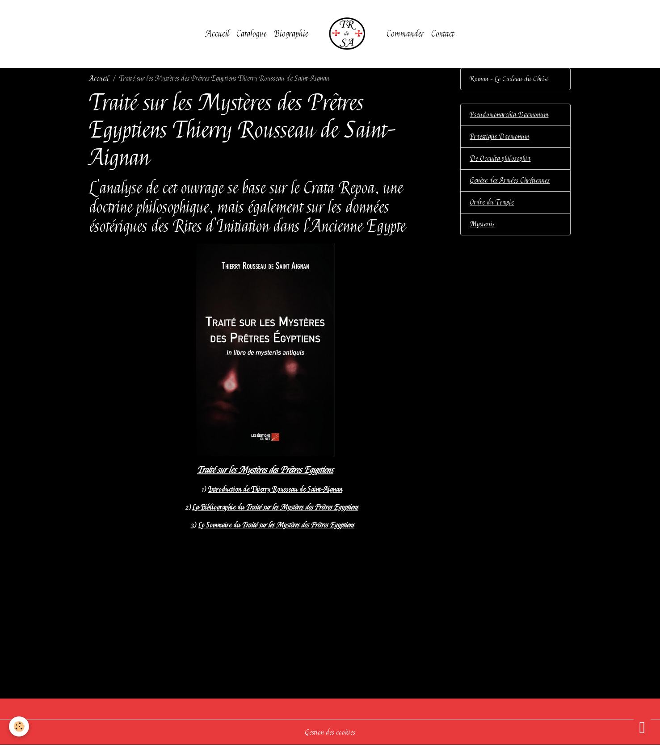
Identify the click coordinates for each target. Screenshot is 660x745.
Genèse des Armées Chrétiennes (510, 180)
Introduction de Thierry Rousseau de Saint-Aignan (275, 489)
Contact (442, 33)
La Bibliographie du (275, 507)
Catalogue (251, 33)
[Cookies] (19, 726)
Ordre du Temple (492, 202)
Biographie (291, 33)
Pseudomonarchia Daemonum (509, 114)
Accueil (217, 33)
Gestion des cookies (330, 732)
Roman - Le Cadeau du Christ (509, 79)
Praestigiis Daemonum (499, 136)
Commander (405, 33)
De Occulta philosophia (500, 158)
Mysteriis (482, 224)
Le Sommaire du (276, 525)
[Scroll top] (642, 727)
